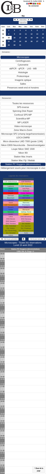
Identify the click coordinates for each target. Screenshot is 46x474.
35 (3, 45)
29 (9, 45)
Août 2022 (23, 20)
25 (26, 41)
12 (32, 34)
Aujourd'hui (23, 22)
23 (14, 41)
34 (3, 41)
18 (26, 38)
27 (37, 41)
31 (3, 30)
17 (20, 38)
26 (32, 41)
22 (9, 41)
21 (43, 38)
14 (43, 34)
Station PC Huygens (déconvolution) (25, 249)
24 (20, 41)
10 (20, 34)
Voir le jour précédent (9, 239)
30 (14, 45)
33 (3, 38)
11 (26, 34)
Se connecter (34, 6)
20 (37, 38)
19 (32, 38)
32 (3, 34)
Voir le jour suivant (37, 239)
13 (37, 34)
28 (43, 41)
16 (14, 38)
